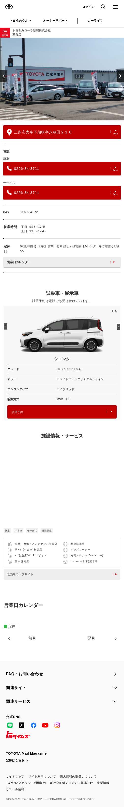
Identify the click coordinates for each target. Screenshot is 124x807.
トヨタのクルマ (20, 20)
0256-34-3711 (62, 168)
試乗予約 (62, 412)
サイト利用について (42, 776)
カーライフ (95, 20)
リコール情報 (15, 789)
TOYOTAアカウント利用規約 (26, 783)
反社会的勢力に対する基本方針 (71, 783)
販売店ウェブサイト (63, 574)
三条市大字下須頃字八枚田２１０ (62, 132)
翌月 (91, 638)
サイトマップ (15, 776)
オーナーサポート (55, 20)
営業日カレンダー (61, 262)
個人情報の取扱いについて (78, 776)
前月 (32, 638)
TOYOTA (9, 7)
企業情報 (103, 783)
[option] (62, 79)
